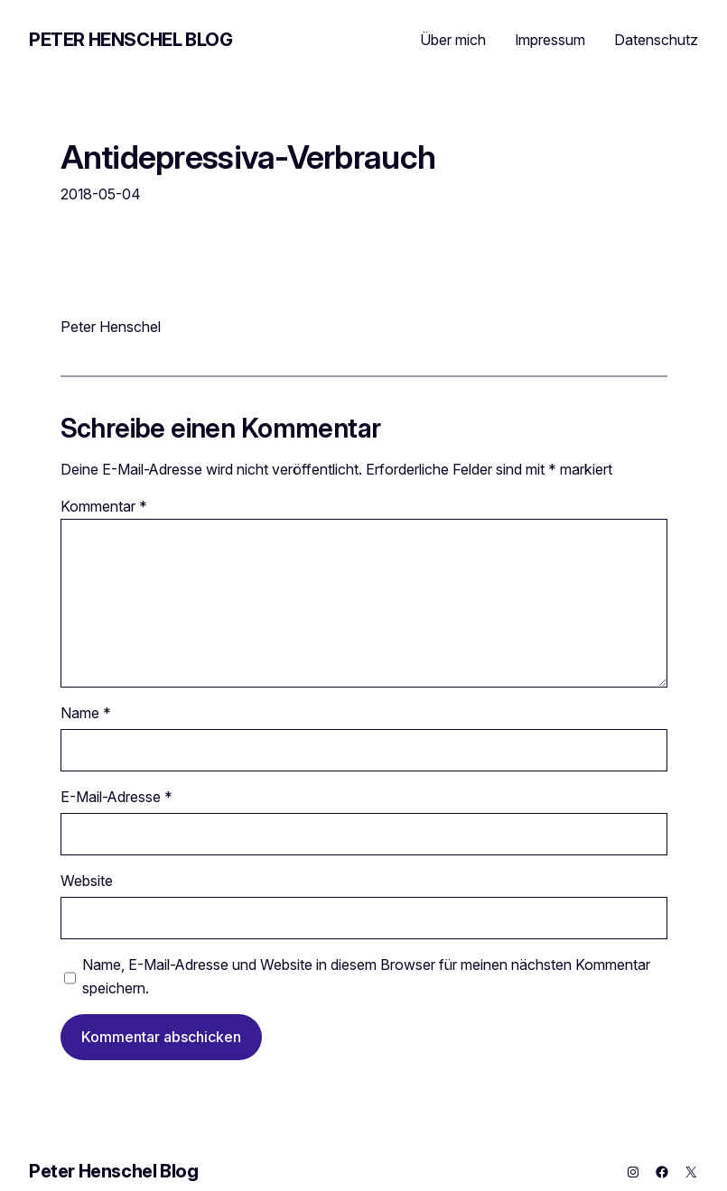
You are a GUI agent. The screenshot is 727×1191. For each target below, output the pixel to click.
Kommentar (104, 506)
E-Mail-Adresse (116, 797)
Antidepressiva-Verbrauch (248, 158)
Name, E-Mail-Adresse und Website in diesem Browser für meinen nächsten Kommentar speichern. (366, 976)
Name (86, 713)
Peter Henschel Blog (130, 40)
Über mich (453, 40)
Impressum (550, 40)
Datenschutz (656, 40)
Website (87, 881)
